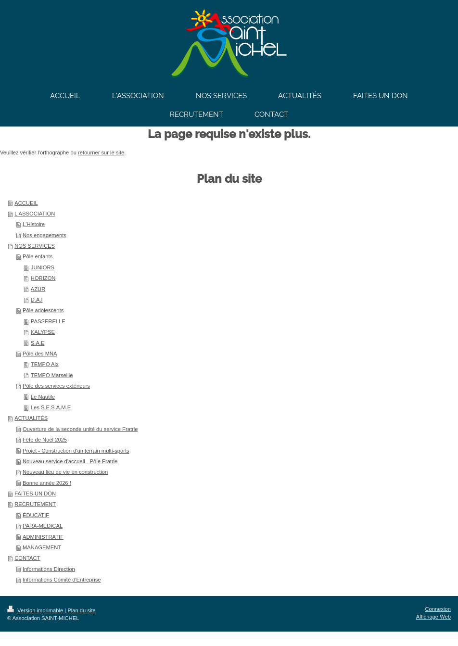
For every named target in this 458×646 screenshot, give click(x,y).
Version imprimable (35, 610)
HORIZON (43, 278)
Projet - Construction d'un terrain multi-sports (76, 451)
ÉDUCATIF (36, 515)
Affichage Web (433, 617)
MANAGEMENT (42, 547)
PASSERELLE (48, 321)
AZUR (38, 289)
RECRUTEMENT (35, 504)
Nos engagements (44, 235)
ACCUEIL (26, 203)
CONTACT (27, 558)
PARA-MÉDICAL (43, 526)
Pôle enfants (37, 256)
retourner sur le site (101, 152)
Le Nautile (43, 397)
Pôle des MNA (40, 353)
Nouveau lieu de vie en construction (65, 472)
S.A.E (38, 343)
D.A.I (37, 300)
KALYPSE (43, 332)
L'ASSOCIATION (34, 213)
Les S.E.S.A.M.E (51, 407)
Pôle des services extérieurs (56, 386)
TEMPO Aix (45, 364)
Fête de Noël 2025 (45, 440)
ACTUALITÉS (31, 418)
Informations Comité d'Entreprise (62, 580)
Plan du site (81, 610)
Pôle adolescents (43, 310)
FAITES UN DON (35, 493)
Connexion (438, 609)
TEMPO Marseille (52, 375)
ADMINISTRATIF (43, 537)
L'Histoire (34, 224)
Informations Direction (49, 569)
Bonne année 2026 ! (47, 483)
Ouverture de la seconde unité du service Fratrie (80, 429)
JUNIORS (42, 267)
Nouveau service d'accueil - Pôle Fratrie (70, 461)
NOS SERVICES (34, 246)
